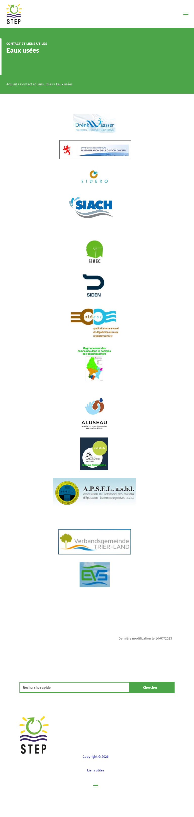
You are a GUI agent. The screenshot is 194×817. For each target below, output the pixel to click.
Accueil (11, 84)
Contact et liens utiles (26, 43)
